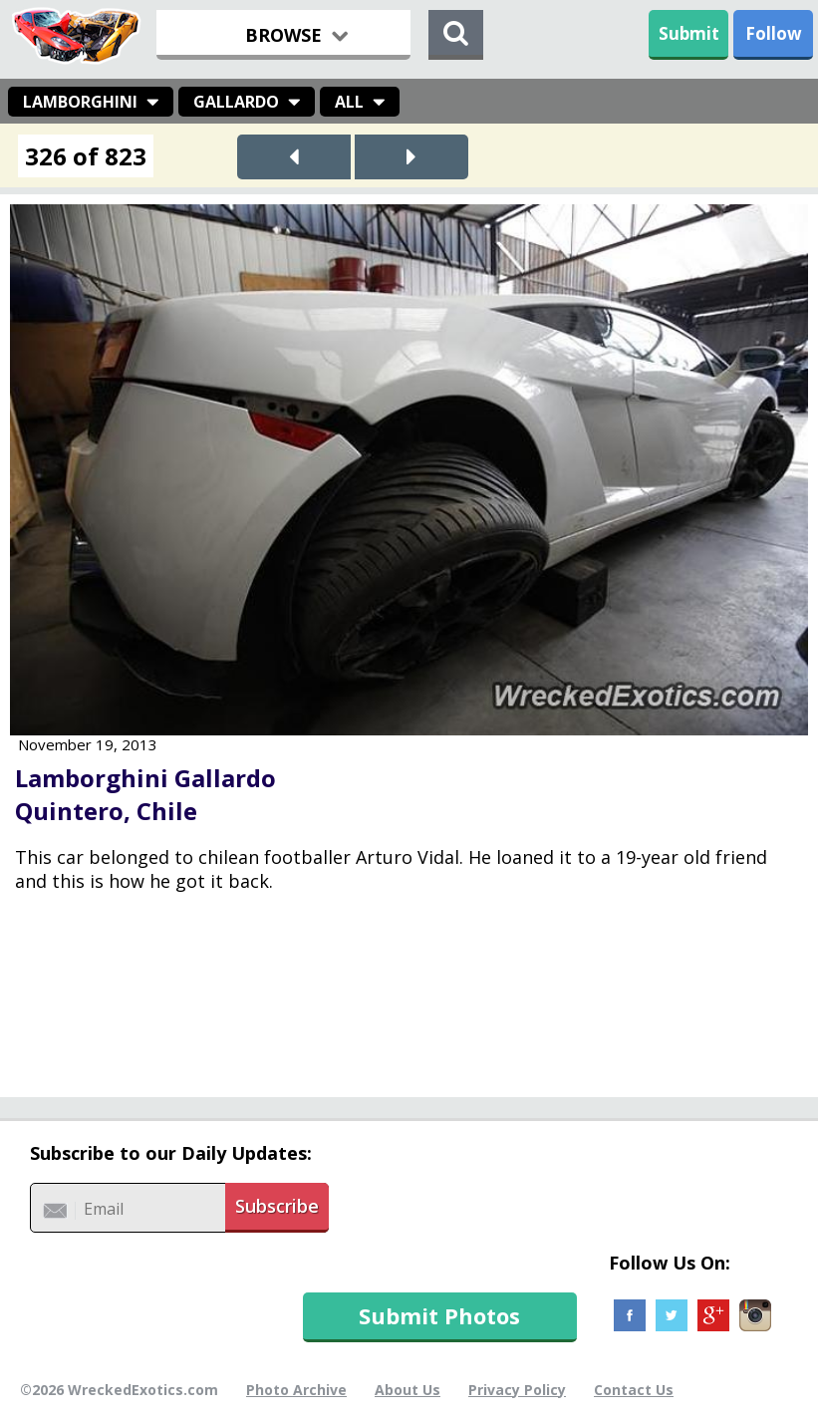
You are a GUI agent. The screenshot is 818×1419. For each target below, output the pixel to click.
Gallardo (236, 102)
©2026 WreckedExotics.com (119, 1389)
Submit (689, 33)
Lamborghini (80, 102)
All (349, 102)
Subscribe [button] (277, 1206)
